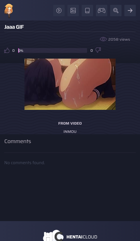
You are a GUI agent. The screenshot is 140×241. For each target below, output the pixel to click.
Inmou (70, 131)
